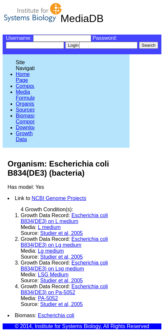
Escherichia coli (56, 315)
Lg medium (51, 251)
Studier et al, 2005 (61, 233)
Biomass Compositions (32, 118)
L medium (49, 227)
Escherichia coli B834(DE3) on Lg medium (64, 242)
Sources (25, 110)
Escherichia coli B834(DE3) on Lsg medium (64, 265)
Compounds (30, 86)
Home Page (23, 77)
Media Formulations (31, 95)
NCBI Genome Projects (59, 198)
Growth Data (24, 136)
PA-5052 (48, 298)
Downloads (29, 127)
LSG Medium (53, 274)
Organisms (28, 104)
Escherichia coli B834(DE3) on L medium (64, 218)
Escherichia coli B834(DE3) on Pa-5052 (64, 289)
